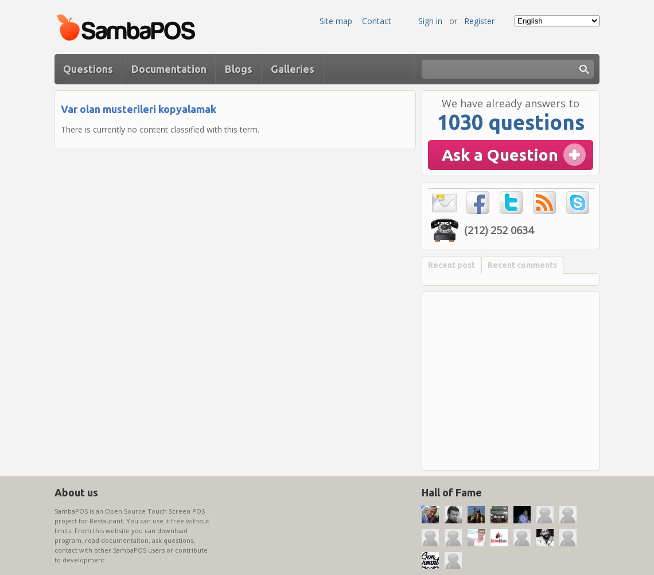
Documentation (169, 69)
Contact (376, 20)
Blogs (238, 69)
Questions (88, 69)
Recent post (451, 265)
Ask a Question (500, 155)
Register (479, 20)
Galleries (292, 69)
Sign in (430, 20)
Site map (336, 20)
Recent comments (522, 265)
